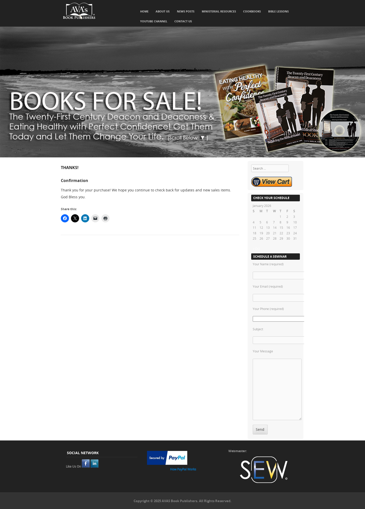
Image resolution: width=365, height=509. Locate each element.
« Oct (256, 249)
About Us (163, 11)
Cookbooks (252, 11)
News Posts (185, 11)
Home (144, 11)
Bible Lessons (278, 11)
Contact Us (183, 21)
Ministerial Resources (219, 11)
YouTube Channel (153, 21)
